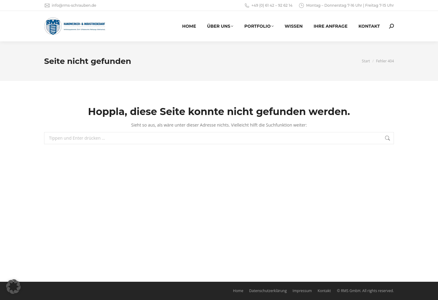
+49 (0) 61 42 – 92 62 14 (268, 5)
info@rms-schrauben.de (70, 5)
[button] (13, 286)
